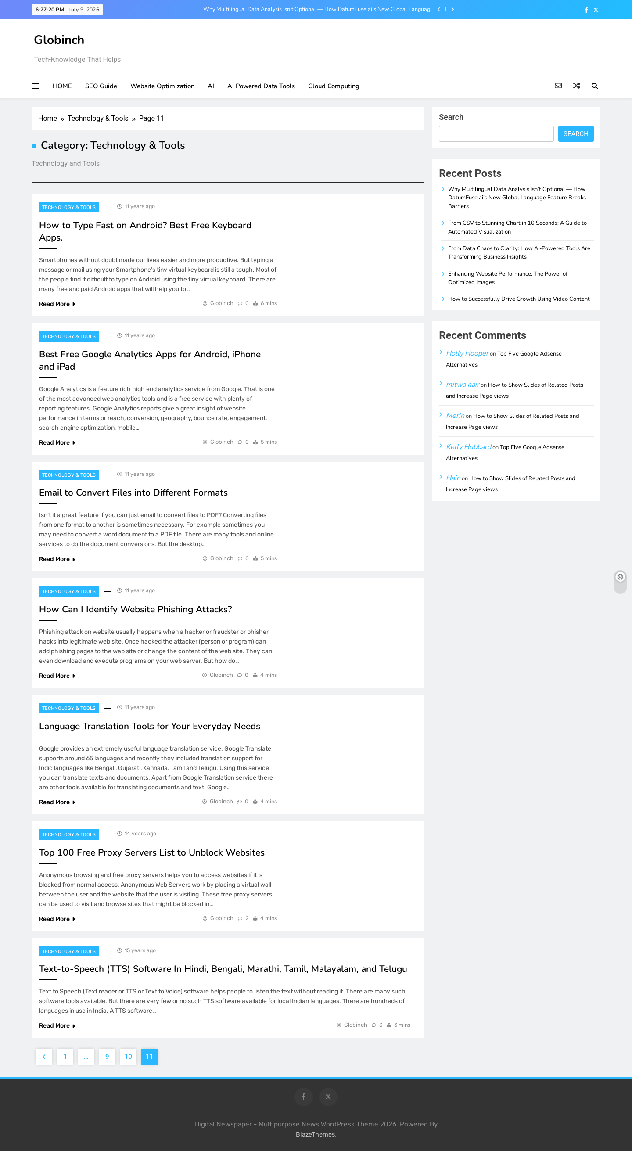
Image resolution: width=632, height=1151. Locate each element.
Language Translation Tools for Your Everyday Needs (149, 726)
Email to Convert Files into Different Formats (133, 492)
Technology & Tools (69, 207)
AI (211, 86)
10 (128, 1057)
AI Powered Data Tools (261, 86)
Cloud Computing (333, 86)
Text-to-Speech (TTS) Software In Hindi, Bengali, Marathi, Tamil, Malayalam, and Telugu (223, 969)
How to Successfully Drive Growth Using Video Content (519, 299)
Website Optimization (162, 86)
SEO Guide (101, 86)
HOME (62, 86)
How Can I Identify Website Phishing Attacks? (135, 609)
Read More (57, 304)
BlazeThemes (315, 1134)
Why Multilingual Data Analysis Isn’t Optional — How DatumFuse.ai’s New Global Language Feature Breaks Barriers (318, 9)
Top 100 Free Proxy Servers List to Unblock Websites (152, 852)
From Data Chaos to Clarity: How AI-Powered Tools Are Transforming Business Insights (519, 253)
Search (451, 117)
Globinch (59, 40)
